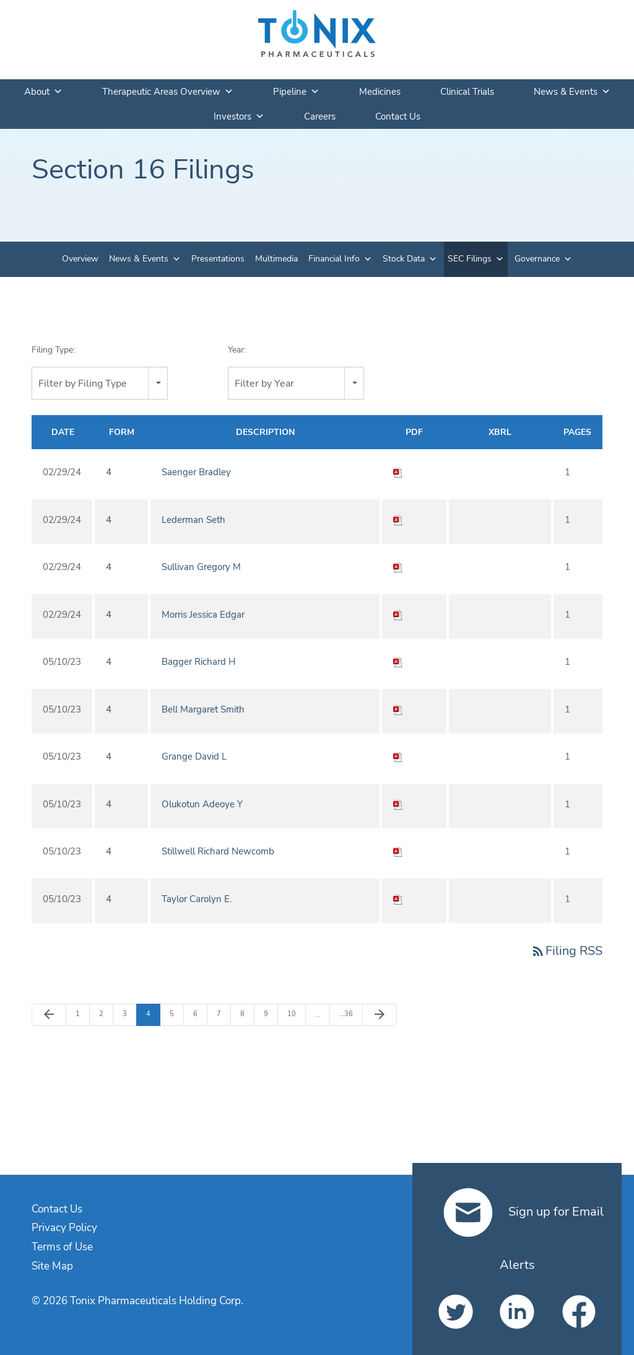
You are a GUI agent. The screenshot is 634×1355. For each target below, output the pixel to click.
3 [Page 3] (129, 1014)
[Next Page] (379, 1015)
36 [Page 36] (346, 1014)
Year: (237, 350)
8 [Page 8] (247, 1014)
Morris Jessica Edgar (203, 614)
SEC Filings (470, 259)
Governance (537, 259)
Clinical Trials (467, 92)
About (43, 92)
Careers (320, 116)
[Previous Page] (49, 1015)
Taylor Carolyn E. (197, 899)
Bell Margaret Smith (203, 709)
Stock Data (404, 259)
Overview (80, 259)
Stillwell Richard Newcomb (218, 851)
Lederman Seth (193, 520)
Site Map (52, 1266)
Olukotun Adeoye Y (202, 804)
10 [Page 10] (294, 1014)
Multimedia (276, 259)
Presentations (218, 259)
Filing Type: (53, 350)
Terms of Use (62, 1247)
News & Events (572, 92)
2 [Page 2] (105, 1014)
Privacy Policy (64, 1228)
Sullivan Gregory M (201, 567)
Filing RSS (566, 950)
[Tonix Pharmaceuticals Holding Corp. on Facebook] (578, 1312)
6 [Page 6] (200, 1014)
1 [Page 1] (82, 1014)
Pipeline (296, 92)
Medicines (380, 92)
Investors (239, 116)
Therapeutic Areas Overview (167, 92)
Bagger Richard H (198, 662)
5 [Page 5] (176, 1014)
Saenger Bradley (196, 472)
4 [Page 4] (152, 1014)
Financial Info (334, 259)
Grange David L (194, 756)
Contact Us (397, 116)
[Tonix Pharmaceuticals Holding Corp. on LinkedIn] (516, 1312)
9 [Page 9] (270, 1014)
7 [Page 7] (223, 1014)
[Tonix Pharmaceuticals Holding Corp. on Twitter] (455, 1312)
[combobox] (100, 383)
